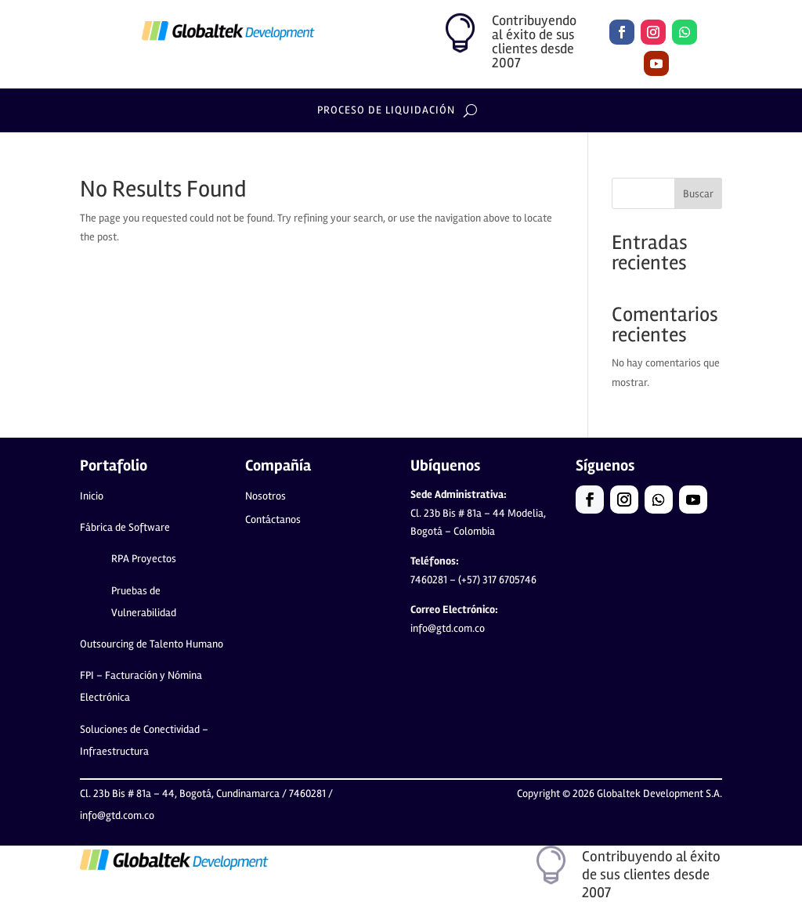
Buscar (698, 193)
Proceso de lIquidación (386, 111)
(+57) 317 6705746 (477, 585)
